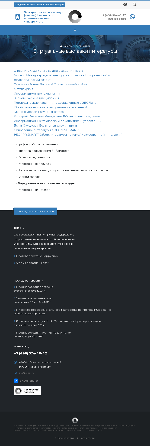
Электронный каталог (34, 190)
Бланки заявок (29, 177)
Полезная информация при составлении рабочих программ (63, 170)
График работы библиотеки (38, 144)
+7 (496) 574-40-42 (113, 15)
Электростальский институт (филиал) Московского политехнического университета (43, 17)
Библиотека (83, 46)
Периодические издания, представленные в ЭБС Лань (55, 102)
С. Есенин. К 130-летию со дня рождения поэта (48, 70)
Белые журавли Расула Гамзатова (39, 112)
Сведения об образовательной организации (39, 4)
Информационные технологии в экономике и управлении (58, 121)
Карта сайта (87, 438)
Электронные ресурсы (34, 164)
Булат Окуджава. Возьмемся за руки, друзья (46, 125)
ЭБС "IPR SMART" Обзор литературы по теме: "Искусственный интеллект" (68, 134)
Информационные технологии (37, 93)
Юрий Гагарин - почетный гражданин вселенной (51, 107)
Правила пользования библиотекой (45, 151)
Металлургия (23, 89)
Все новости (65, 438)
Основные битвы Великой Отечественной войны (51, 84)
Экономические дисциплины (36, 98)
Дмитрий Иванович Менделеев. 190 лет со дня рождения (57, 116)
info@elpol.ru (117, 18)
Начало (67, 46)
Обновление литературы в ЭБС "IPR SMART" (46, 130)
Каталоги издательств (34, 157)
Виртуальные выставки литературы (46, 183)
